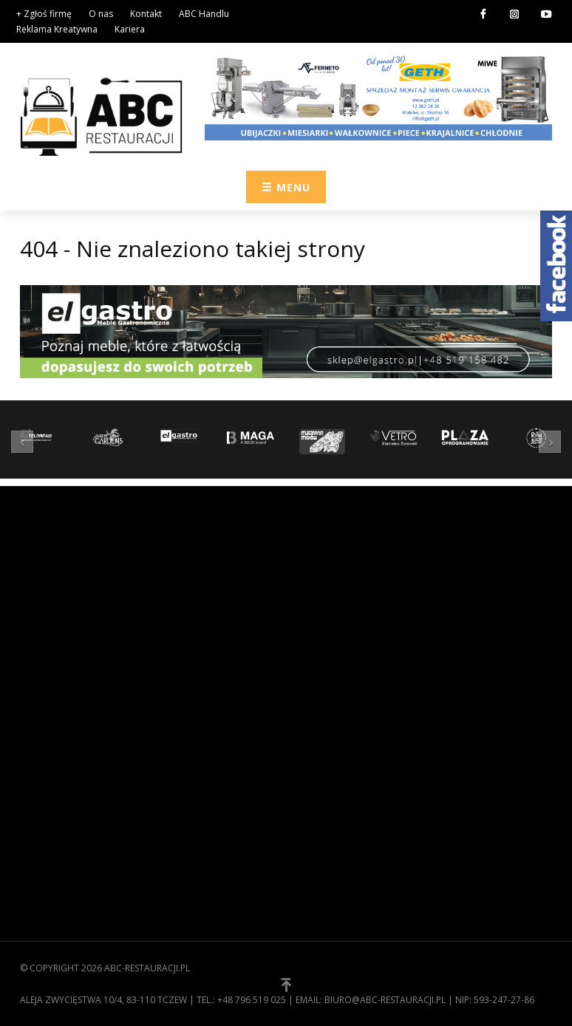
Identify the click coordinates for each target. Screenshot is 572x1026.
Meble (311, 636)
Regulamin (46, 798)
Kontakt (146, 13)
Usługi (314, 681)
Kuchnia (317, 613)
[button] (26, 441)
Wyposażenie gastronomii (362, 590)
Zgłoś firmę (49, 844)
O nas (101, 13)
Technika (319, 659)
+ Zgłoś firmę (44, 13)
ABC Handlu (204, 13)
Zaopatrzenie (330, 567)
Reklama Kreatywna (57, 29)
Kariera (130, 29)
